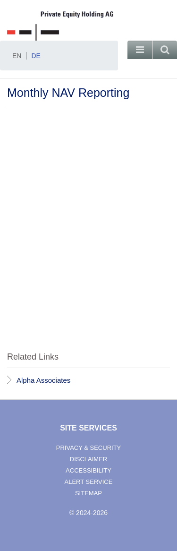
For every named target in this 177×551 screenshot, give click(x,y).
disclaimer (88, 459)
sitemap (88, 493)
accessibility (88, 470)
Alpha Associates (43, 380)
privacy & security (88, 447)
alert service (89, 481)
